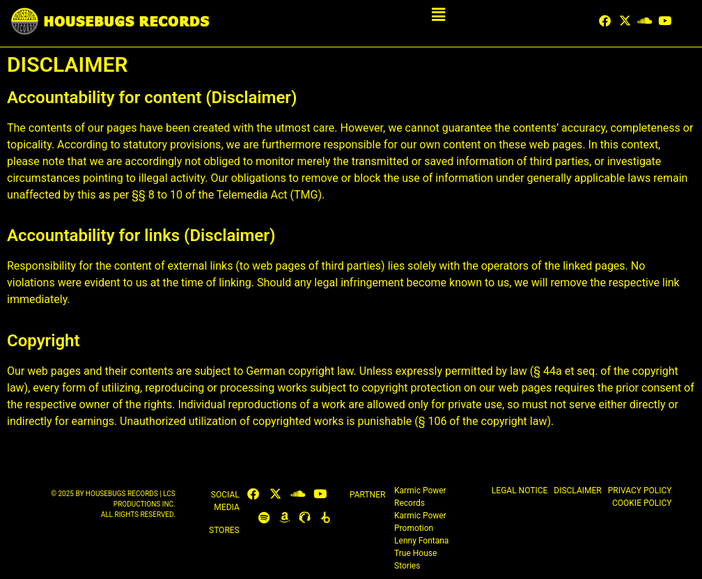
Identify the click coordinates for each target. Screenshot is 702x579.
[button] (438, 15)
